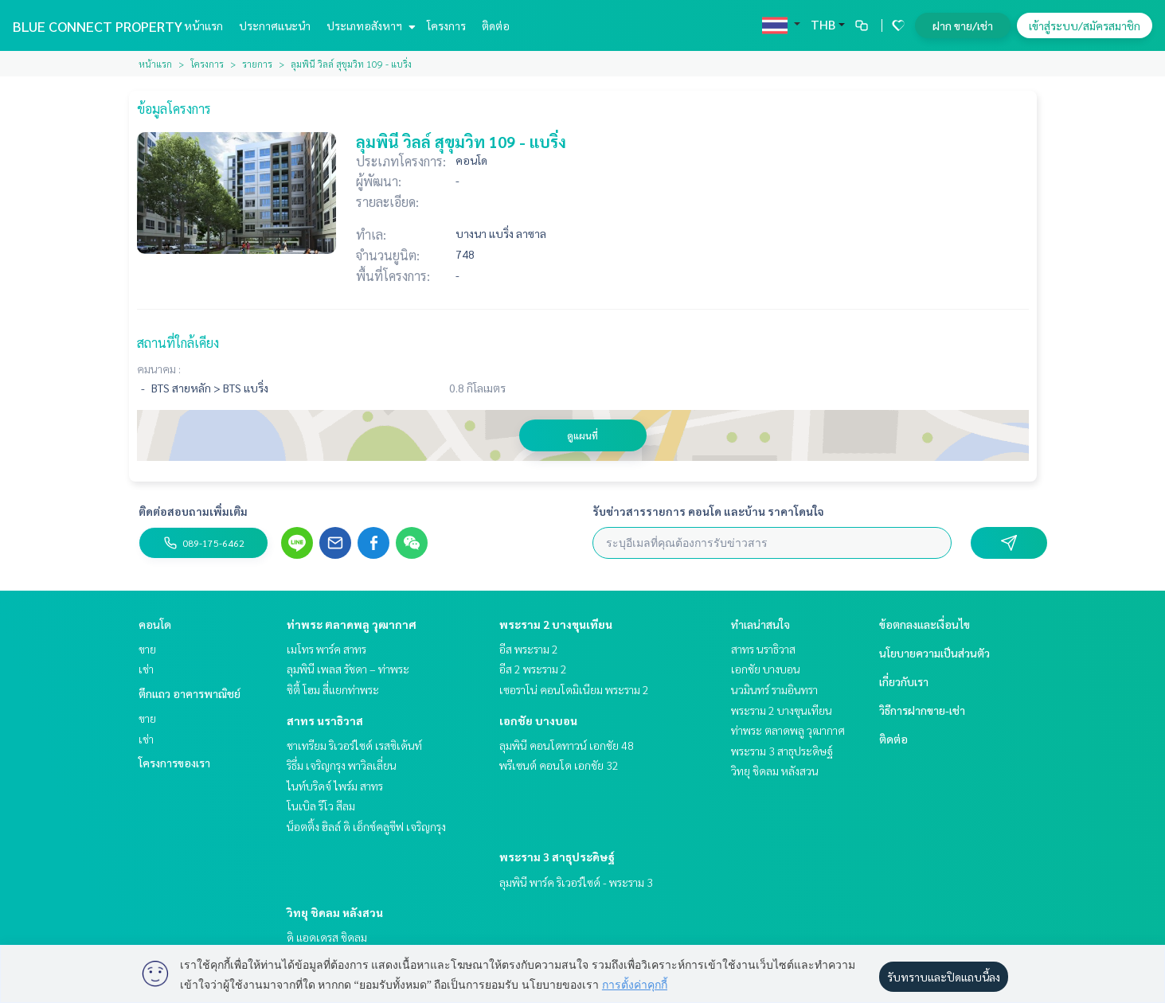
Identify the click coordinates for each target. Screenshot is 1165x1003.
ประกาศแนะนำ (275, 25)
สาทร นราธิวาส (325, 720)
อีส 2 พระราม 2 (533, 669)
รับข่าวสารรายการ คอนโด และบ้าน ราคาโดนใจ (708, 511)
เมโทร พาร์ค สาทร (326, 649)
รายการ (257, 63)
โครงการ (446, 25)
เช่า (146, 669)
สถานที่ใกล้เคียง (178, 342)
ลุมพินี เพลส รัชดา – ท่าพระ (348, 669)
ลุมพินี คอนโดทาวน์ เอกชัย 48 (566, 745)
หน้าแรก (203, 25)
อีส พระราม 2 (528, 649)
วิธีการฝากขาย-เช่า (922, 710)
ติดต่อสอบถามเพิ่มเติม (193, 511)
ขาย (147, 649)
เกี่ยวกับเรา (903, 681)
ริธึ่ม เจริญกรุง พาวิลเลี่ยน (342, 765)
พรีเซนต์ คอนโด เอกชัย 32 (559, 765)
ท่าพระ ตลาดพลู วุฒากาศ (351, 624)
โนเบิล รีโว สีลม (321, 805)
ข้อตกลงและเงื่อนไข (924, 624)
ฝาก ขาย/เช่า (962, 25)
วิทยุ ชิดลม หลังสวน (335, 912)
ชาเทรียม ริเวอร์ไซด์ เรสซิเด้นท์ (354, 745)
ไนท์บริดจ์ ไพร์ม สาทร (335, 786)
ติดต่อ (496, 25)
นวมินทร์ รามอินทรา (774, 689)
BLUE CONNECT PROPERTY (97, 26)
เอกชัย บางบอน (538, 720)
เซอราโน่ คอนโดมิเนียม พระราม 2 (574, 689)
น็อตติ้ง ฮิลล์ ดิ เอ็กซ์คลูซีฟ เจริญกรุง (366, 826)
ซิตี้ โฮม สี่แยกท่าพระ (333, 689)
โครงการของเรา (174, 762)
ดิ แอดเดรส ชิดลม (327, 937)
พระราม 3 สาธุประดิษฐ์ (557, 856)
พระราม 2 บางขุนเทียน (555, 624)
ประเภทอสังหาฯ (369, 25)
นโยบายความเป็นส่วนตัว (934, 653)
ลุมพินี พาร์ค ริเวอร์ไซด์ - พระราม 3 (576, 882)
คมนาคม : (159, 368)
